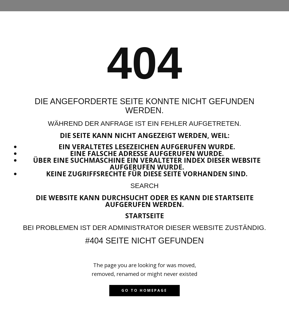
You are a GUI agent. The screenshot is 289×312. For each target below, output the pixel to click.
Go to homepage (144, 290)
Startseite (144, 215)
